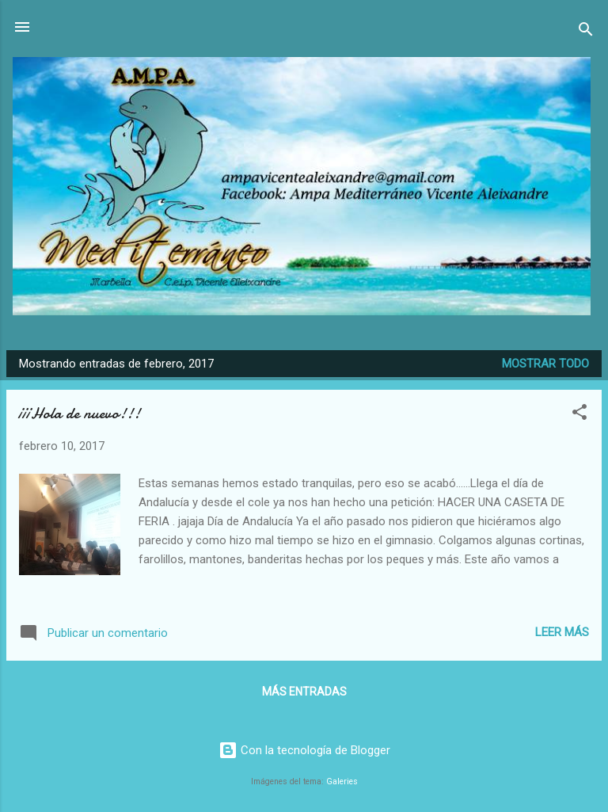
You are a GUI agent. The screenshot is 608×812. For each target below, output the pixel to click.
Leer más (562, 632)
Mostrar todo (545, 363)
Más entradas (304, 691)
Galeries (342, 781)
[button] (579, 414)
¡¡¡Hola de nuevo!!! (79, 413)
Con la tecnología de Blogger (304, 750)
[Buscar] (585, 32)
